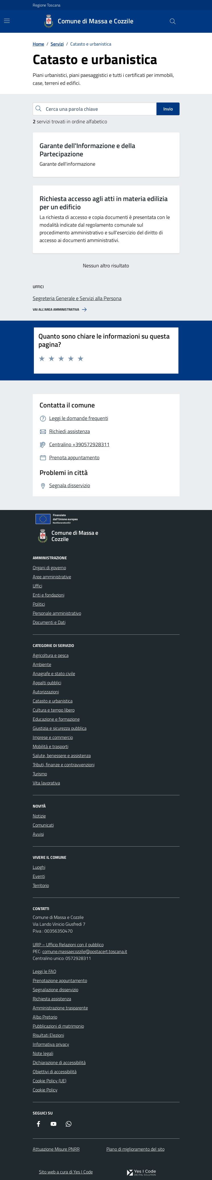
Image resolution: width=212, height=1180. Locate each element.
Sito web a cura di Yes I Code (66, 1171)
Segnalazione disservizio (55, 989)
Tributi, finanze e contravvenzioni (63, 764)
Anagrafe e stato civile (54, 673)
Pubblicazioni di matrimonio (58, 1026)
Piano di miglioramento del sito (135, 1149)
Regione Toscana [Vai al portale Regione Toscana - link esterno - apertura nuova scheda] (46, 5)
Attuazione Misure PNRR (56, 1149)
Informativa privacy (51, 1044)
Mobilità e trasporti (50, 746)
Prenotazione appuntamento (60, 980)
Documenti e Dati (49, 622)
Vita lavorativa (46, 782)
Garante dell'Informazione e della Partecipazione (87, 150)
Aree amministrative (52, 576)
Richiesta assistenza (52, 998)
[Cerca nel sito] (172, 21)
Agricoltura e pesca (51, 655)
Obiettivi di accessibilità (55, 1071)
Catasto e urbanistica (53, 700)
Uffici (37, 585)
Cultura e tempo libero (54, 709)
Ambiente (42, 664)
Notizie (39, 815)
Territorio (41, 885)
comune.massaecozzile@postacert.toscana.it (84, 951)
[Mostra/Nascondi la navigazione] (6, 20)
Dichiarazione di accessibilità (59, 1062)
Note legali (43, 1053)
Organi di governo (49, 567)
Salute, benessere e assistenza (62, 755)
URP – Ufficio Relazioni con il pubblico (68, 944)
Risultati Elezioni (48, 1035)
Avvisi (38, 834)
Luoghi (39, 867)
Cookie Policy (45, 1089)
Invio (168, 108)
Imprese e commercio (53, 737)
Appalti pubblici (47, 682)
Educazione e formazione (56, 719)
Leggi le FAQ (44, 971)
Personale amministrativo (57, 613)
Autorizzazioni (46, 691)
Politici (39, 604)
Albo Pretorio (45, 1016)
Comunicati (43, 825)
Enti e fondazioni (48, 594)
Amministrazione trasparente (60, 1007)
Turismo (40, 773)
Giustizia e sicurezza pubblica (60, 728)
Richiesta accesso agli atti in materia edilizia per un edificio (104, 202)
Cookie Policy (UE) (49, 1080)
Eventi (39, 876)
